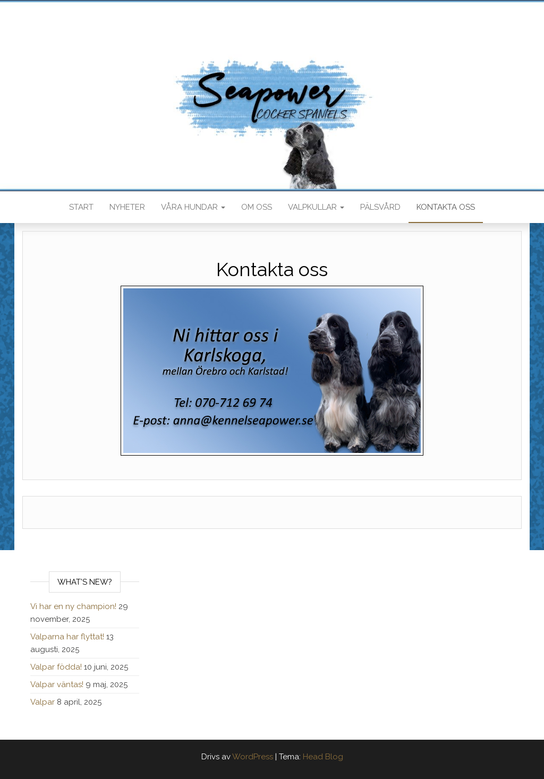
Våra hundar (193, 207)
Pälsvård (380, 207)
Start (81, 207)
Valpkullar (316, 207)
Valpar (42, 702)
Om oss (256, 207)
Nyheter (127, 207)
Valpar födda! (56, 667)
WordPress (252, 756)
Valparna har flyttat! (67, 636)
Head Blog (323, 756)
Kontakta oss (445, 207)
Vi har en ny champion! (73, 606)
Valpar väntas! (56, 684)
